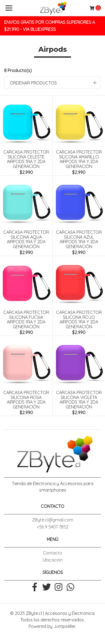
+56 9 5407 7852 (52, 527)
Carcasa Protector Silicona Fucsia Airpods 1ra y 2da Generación (26, 319)
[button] (52, 83)
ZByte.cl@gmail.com (52, 520)
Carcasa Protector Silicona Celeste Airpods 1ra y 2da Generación (26, 159)
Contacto (52, 553)
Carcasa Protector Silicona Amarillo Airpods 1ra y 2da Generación (79, 159)
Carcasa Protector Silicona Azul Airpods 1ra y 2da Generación (79, 239)
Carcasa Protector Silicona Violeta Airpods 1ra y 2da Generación (79, 400)
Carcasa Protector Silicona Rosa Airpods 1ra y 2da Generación (26, 400)
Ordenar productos (33, 83)
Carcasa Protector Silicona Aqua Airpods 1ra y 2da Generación (26, 239)
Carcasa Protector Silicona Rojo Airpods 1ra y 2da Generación (79, 319)
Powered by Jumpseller (52, 626)
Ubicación (53, 560)
